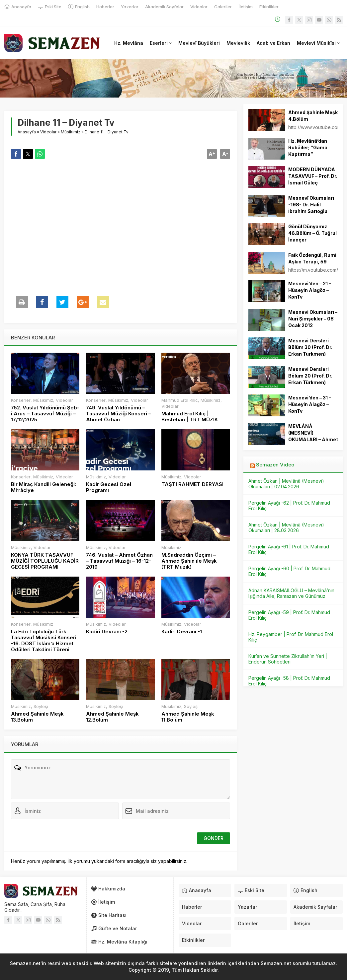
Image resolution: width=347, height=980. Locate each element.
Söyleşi (41, 706)
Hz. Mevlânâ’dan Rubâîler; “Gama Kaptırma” (307, 147)
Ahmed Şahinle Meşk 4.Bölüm (313, 115)
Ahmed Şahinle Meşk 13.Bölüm (37, 717)
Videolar (48, 131)
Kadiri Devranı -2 (107, 632)
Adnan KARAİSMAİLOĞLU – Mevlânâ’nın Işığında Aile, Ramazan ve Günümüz (291, 593)
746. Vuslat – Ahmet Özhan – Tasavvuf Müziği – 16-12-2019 (119, 561)
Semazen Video (275, 464)
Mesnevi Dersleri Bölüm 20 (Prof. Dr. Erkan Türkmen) (310, 375)
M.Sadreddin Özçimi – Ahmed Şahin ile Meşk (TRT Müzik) (189, 561)
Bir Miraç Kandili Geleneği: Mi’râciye (43, 487)
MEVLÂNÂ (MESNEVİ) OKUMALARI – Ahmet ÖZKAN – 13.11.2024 (313, 436)
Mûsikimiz (70, 131)
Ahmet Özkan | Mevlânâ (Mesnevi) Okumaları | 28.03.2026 (286, 527)
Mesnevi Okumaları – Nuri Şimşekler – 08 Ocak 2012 (312, 318)
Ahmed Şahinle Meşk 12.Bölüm (112, 717)
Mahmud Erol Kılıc (179, 400)
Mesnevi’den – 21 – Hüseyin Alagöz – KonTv (309, 290)
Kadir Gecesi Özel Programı (108, 487)
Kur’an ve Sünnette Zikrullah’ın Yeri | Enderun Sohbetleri (287, 659)
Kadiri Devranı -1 (181, 632)
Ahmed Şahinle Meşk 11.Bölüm (187, 717)
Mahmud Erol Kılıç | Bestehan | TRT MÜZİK (189, 417)
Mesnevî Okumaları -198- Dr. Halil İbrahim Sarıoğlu (311, 204)
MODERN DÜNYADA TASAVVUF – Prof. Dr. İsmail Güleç (312, 176)
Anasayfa (27, 131)
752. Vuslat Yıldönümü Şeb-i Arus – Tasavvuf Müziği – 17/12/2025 (45, 414)
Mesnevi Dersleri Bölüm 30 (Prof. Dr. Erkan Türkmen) (310, 347)
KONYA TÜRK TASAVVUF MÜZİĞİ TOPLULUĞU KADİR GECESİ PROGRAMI (45, 561)
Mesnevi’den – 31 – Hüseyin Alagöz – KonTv (309, 404)
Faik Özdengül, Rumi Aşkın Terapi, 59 (312, 258)
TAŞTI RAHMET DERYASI (192, 484)
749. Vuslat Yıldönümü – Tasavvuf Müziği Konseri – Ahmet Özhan (118, 414)
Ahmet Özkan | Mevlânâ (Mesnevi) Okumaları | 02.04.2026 (286, 483)
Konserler (21, 400)
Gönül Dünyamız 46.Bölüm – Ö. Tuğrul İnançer (312, 233)
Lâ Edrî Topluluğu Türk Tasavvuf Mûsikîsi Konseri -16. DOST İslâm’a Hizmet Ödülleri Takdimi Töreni (43, 641)
